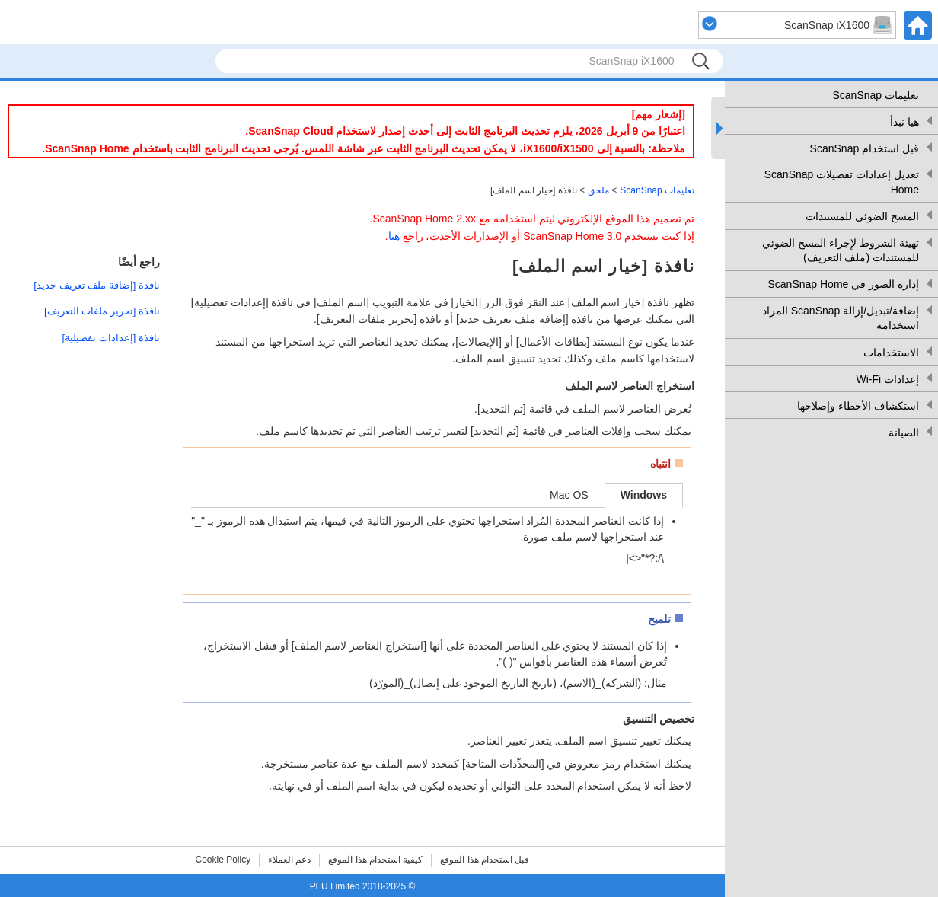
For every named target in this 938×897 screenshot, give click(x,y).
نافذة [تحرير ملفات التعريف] (102, 311)
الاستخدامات (891, 352)
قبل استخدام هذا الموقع (484, 859)
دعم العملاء (289, 859)
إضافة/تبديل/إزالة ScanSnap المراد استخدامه (840, 318)
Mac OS (569, 495)
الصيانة (904, 432)
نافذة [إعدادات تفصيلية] (111, 337)
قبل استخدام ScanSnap (864, 148)
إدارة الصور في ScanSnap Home (843, 284)
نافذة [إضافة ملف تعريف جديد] (97, 285)
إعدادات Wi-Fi (887, 379)
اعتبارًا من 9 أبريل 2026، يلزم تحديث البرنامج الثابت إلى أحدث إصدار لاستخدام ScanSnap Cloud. (465, 131)
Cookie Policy (223, 859)
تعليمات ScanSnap (876, 95)
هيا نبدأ (904, 122)
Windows (644, 495)
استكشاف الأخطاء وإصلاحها (858, 406)
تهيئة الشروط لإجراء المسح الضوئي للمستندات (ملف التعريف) (840, 250)
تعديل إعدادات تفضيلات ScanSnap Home (841, 182)
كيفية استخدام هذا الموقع (375, 859)
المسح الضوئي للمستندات (862, 216)
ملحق (598, 190)
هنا (394, 236)
